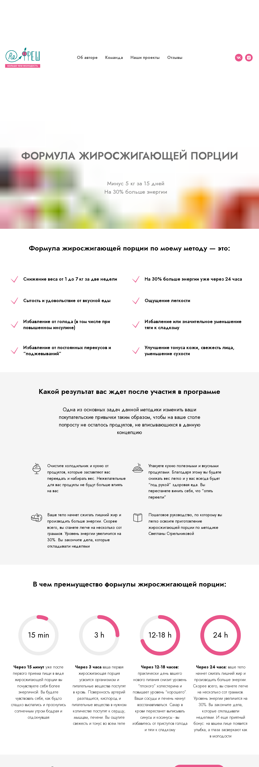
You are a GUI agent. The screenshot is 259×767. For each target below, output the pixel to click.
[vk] (239, 57)
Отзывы (174, 57)
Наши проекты (145, 57)
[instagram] (249, 57)
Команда (114, 57)
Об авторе (87, 57)
